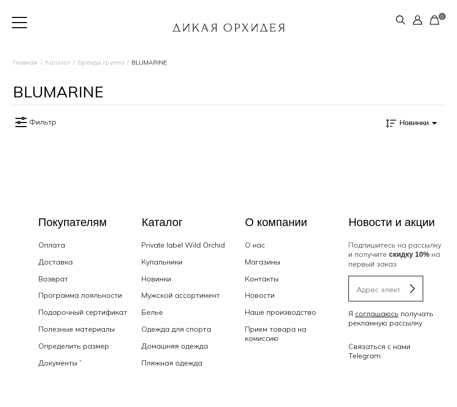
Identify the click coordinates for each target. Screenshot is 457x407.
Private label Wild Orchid (183, 245)
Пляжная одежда (171, 363)
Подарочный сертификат (82, 312)
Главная (25, 62)
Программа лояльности (80, 295)
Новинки (156, 278)
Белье (152, 312)
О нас (255, 245)
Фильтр (34, 122)
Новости (260, 295)
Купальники (161, 262)
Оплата (51, 245)
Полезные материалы (76, 329)
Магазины (262, 262)
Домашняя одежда (174, 346)
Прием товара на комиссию (275, 333)
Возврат (53, 278)
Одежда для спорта (176, 329)
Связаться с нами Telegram (379, 351)
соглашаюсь (377, 313)
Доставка (55, 262)
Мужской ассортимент (180, 295)
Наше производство (280, 312)
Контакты (262, 278)
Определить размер (73, 346)
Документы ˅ (59, 363)
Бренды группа (101, 62)
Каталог (57, 62)
